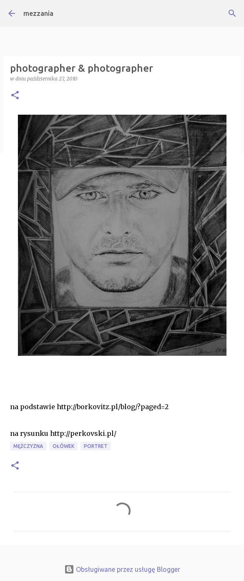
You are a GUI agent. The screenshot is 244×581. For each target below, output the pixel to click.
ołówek (63, 446)
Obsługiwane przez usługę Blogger (122, 569)
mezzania (38, 13)
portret (96, 446)
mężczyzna (28, 446)
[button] (15, 95)
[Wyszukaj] (232, 13)
